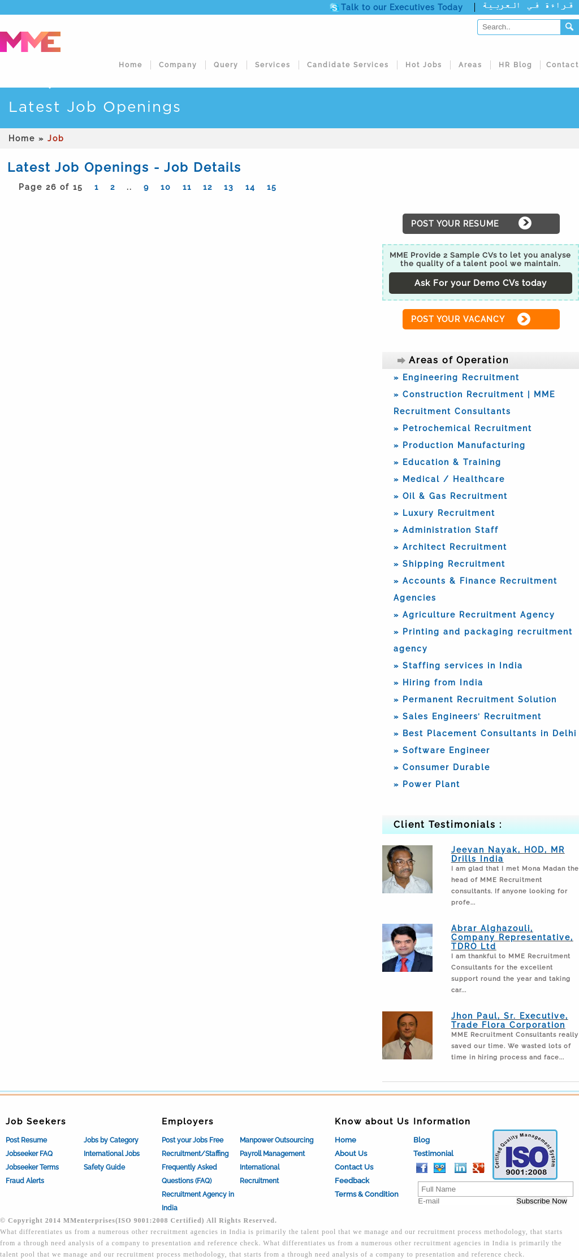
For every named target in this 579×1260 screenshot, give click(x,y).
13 (229, 187)
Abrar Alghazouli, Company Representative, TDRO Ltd (512, 937)
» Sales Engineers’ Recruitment (468, 716)
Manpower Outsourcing (276, 1140)
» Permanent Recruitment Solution (475, 699)
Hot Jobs (423, 65)
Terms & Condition (367, 1194)
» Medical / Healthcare (449, 479)
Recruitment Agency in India (198, 1201)
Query (226, 65)
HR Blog (515, 65)
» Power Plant (427, 784)
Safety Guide (104, 1167)
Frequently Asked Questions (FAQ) (189, 1174)
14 (250, 187)
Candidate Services (348, 65)
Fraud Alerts (25, 1181)
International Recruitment (259, 1174)
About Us (351, 1153)
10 (166, 187)
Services (273, 65)
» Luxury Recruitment (444, 513)
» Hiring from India (438, 682)
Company (178, 65)
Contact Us (354, 1167)
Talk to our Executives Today (402, 7)
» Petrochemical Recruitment (463, 428)
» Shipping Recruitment (449, 563)
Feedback (352, 1180)
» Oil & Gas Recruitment (451, 496)
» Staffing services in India (458, 665)
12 (208, 187)
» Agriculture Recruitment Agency (474, 614)
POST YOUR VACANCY (458, 319)
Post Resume (26, 1140)
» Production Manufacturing (460, 445)
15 (272, 187)
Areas (470, 65)
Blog (421, 1140)
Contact (562, 65)
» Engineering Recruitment (457, 377)
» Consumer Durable (442, 767)
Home (130, 65)
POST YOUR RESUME (455, 223)
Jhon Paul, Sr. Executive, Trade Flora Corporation (509, 1020)
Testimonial (433, 1153)
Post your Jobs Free (192, 1140)
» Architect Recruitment (450, 546)
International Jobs (112, 1154)
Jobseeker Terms (32, 1167)
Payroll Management (272, 1154)
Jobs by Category (111, 1140)
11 (187, 187)
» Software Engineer (442, 750)
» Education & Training (448, 462)
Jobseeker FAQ (29, 1154)
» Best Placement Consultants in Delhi (485, 733)
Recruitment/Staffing (195, 1154)
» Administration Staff (446, 530)
